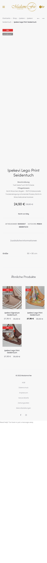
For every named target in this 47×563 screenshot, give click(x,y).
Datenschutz (23, 524)
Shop (15, 18)
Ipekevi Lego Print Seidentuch (34, 450)
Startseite (6, 18)
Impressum (23, 529)
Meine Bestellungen (23, 545)
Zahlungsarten (23, 540)
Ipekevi (22, 18)
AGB (23, 519)
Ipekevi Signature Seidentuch (12, 450)
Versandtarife (23, 535)
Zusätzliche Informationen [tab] (23, 377)
